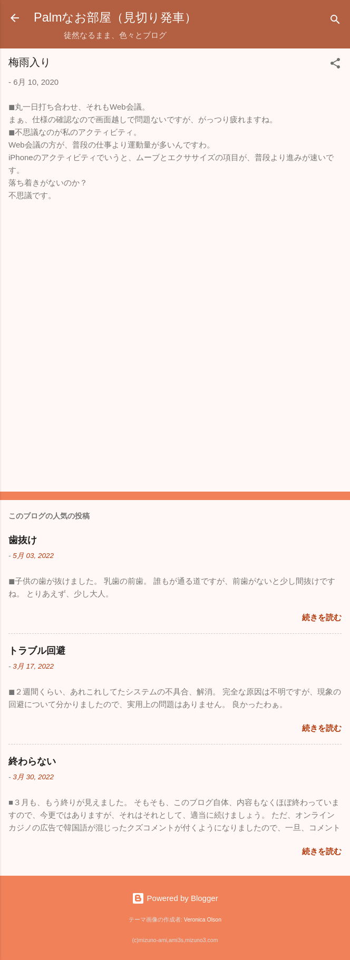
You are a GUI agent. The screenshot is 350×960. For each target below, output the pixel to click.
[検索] (335, 21)
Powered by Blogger (175, 898)
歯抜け (22, 540)
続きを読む (322, 617)
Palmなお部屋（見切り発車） (115, 17)
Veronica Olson (202, 919)
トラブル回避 (36, 650)
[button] (335, 65)
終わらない (32, 761)
